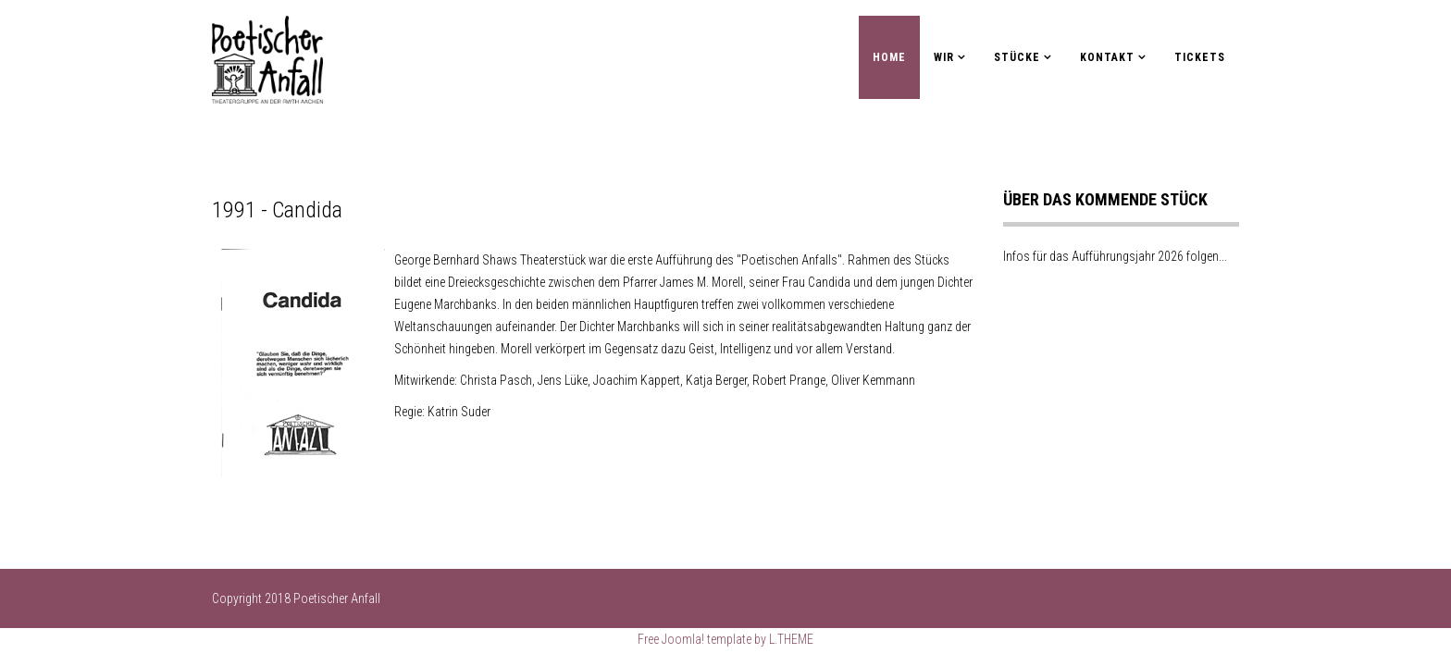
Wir (944, 57)
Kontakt (1107, 57)
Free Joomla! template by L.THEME (725, 639)
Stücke (1017, 57)
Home (889, 57)
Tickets (1199, 57)
